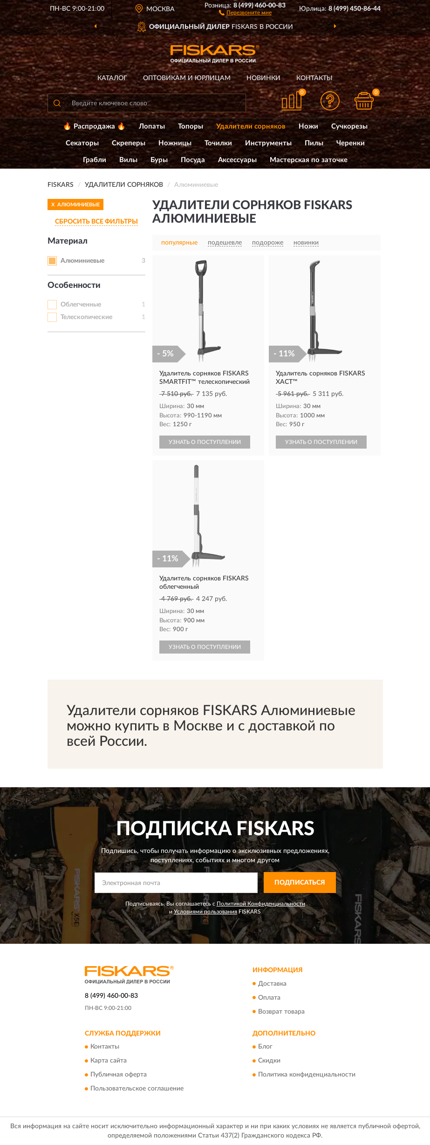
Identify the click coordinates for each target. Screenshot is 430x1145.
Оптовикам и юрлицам (187, 78)
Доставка (272, 984)
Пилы (314, 143)
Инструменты (268, 143)
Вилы (128, 160)
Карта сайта (108, 1060)
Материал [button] (68, 241)
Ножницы (174, 143)
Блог (265, 1046)
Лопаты (152, 126)
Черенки (350, 143)
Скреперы (128, 143)
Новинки (263, 78)
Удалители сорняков (251, 126)
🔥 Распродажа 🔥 (94, 126)
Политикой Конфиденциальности (261, 903)
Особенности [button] (74, 285)
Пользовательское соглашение (137, 1088)
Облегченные (81, 304)
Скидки (269, 1060)
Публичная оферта (118, 1074)
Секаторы (82, 143)
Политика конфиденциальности (306, 1074)
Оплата (269, 998)
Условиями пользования (205, 911)
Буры (159, 160)
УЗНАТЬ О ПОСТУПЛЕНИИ (205, 442)
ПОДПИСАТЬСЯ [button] (299, 882)
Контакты (314, 78)
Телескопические (86, 317)
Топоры (190, 126)
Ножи (308, 126)
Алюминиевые (82, 261)
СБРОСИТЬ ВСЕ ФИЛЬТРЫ (96, 221)
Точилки (218, 143)
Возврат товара (281, 1012)
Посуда (193, 160)
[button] (245, 12)
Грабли (94, 160)
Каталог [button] (112, 78)
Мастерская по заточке (309, 160)
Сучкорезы (349, 126)
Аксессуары (237, 160)
